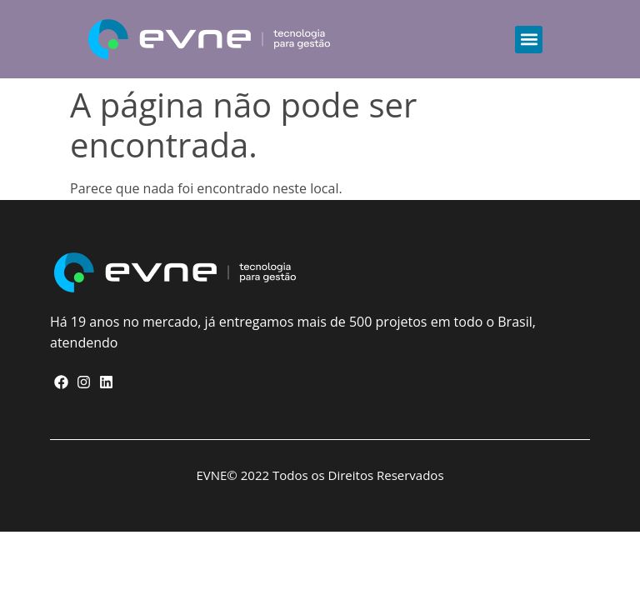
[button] (528, 39)
